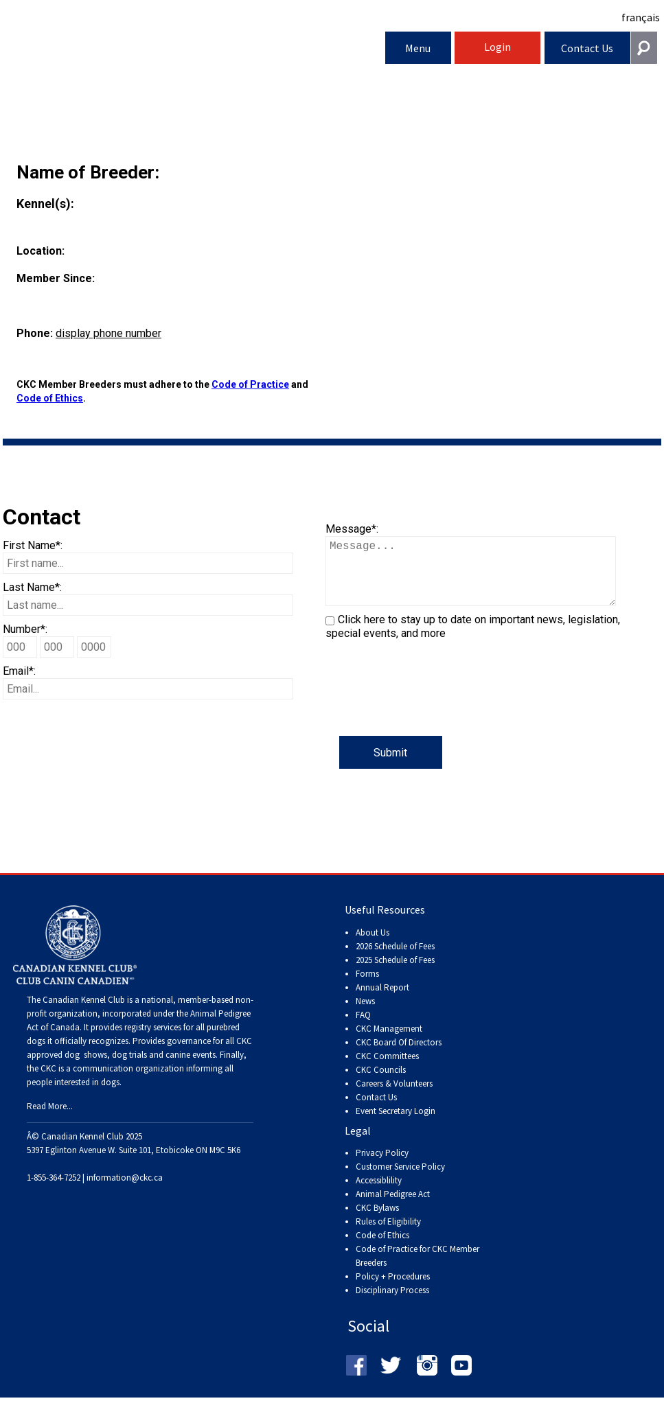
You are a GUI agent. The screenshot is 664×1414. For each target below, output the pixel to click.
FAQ (363, 1028)
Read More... (50, 1120)
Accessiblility (379, 1194)
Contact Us (587, 48)
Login (497, 47)
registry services (151, 1041)
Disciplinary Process (392, 1304)
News (365, 1015)
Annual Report (382, 1001)
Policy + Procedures (393, 1290)
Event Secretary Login (395, 1125)
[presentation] (429, 709)
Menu (418, 48)
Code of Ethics (49, 398)
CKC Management (389, 1042)
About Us (372, 946)
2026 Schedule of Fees (395, 960)
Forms (367, 987)
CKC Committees (387, 1070)
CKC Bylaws (377, 1221)
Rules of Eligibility (388, 1235)
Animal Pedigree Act (393, 1208)
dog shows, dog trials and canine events (140, 1068)
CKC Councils (381, 1083)
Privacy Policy (382, 1166)
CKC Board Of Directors (399, 1056)
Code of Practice (250, 384)
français (640, 17)
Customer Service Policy (400, 1180)
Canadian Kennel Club (194, 50)
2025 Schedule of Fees (395, 974)
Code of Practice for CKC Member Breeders (417, 1269)
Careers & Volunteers (394, 1097)
